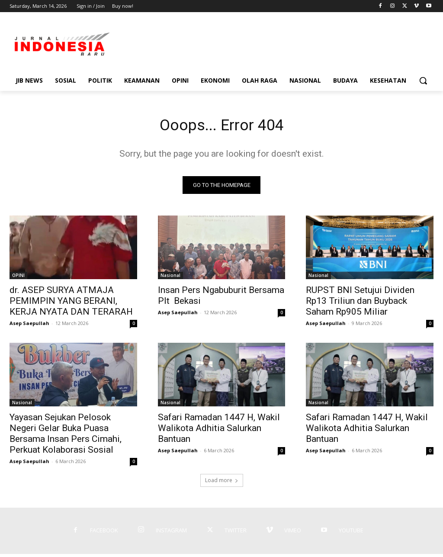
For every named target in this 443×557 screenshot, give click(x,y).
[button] (423, 80)
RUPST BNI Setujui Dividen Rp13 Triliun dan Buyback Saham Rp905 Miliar (360, 304)
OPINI (18, 278)
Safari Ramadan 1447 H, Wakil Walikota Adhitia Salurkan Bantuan (219, 431)
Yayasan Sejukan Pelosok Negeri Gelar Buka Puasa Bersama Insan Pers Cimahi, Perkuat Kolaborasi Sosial (66, 436)
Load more (221, 483)
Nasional (170, 278)
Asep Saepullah (29, 326)
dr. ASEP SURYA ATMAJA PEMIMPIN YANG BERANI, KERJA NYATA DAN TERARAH (71, 304)
